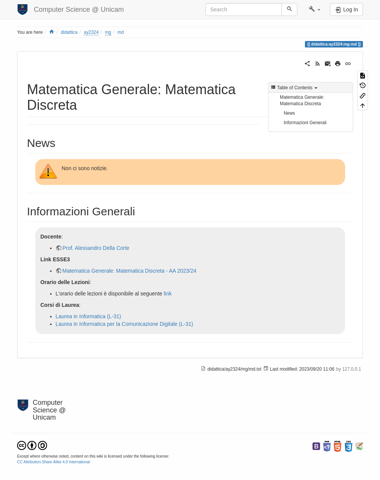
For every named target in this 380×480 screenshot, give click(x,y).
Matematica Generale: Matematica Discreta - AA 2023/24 (129, 271)
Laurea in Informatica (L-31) (88, 316)
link (168, 294)
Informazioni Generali (305, 122)
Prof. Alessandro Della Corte (96, 248)
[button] (314, 9)
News (289, 113)
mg (108, 32)
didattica (69, 32)
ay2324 (91, 32)
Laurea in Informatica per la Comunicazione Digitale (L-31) (124, 324)
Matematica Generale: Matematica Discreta (302, 100)
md (121, 32)
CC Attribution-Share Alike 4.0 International (53, 462)
